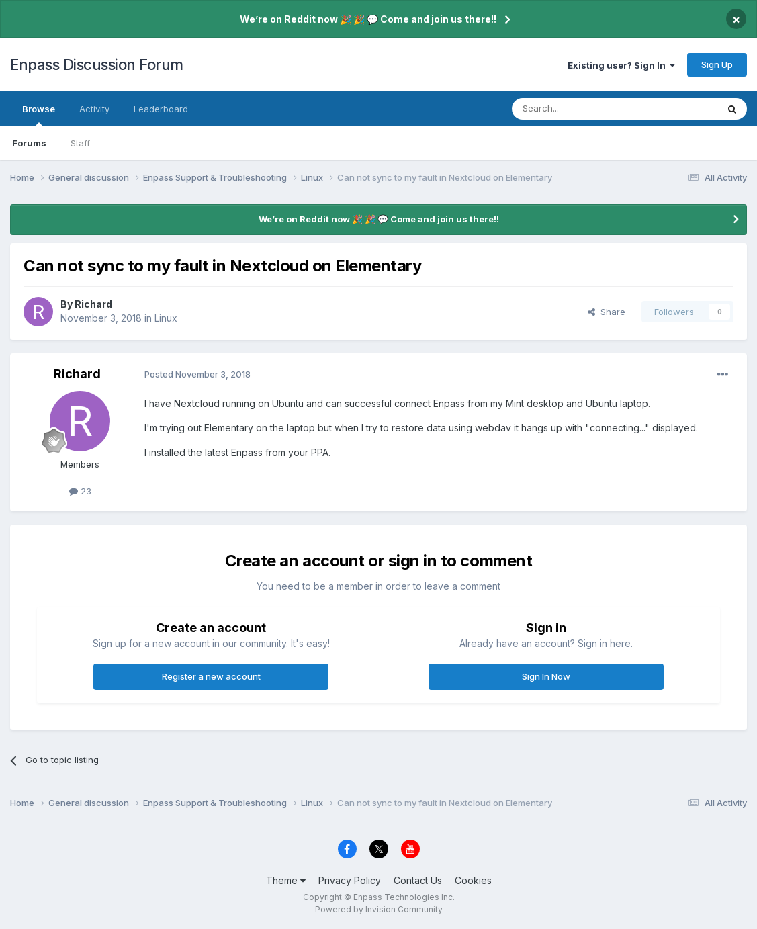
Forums (29, 143)
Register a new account (211, 676)
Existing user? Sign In (621, 65)
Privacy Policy (349, 880)
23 (80, 491)
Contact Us (418, 880)
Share (606, 311)
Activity (94, 108)
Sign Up (717, 64)
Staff (80, 143)
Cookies (473, 880)
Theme (286, 880)
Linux (165, 318)
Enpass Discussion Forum (96, 64)
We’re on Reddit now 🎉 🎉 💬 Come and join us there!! (368, 19)
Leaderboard (161, 108)
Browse (38, 114)
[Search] (580, 109)
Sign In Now (546, 676)
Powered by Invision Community (379, 909)
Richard (93, 304)
